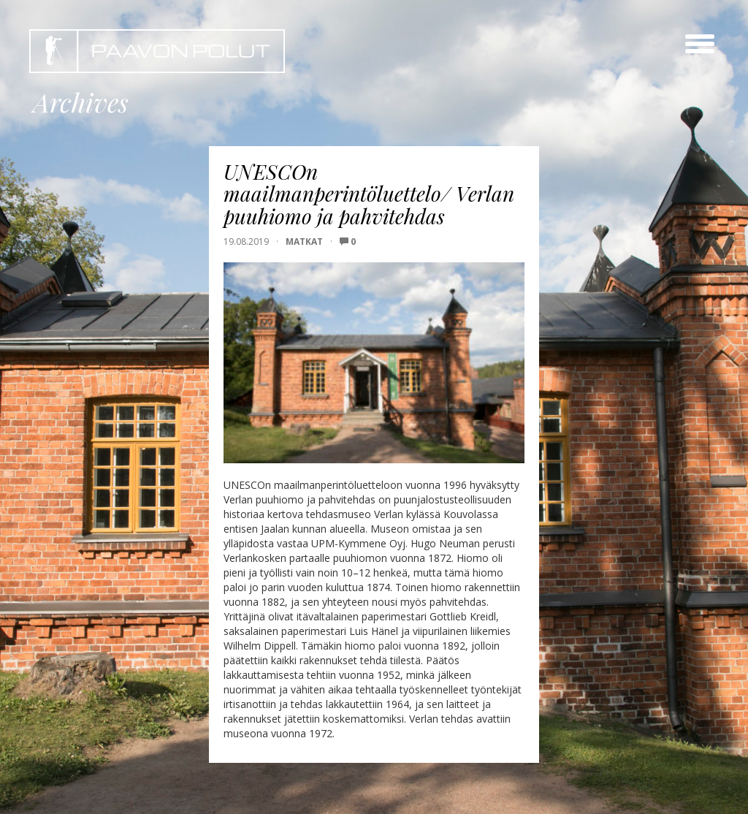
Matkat (304, 241)
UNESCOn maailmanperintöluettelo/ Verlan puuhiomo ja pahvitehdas (369, 194)
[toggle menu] (700, 43)
